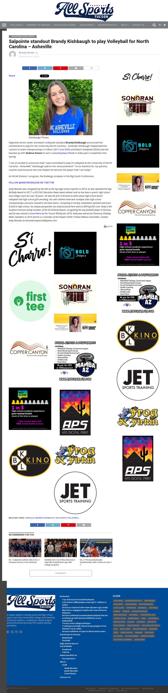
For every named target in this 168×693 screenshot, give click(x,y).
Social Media (86, 25)
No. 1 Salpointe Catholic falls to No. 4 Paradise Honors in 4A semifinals (24, 561)
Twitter (65, 652)
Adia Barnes (131, 604)
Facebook (66, 649)
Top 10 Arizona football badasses (78, 599)
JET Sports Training (123, 640)
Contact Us (138, 25)
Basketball (67, 637)
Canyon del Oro (148, 615)
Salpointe (60, 518)
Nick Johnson (133, 625)
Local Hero (35, 213)
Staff (64, 665)
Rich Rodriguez (146, 604)
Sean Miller (149, 601)
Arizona (153, 629)
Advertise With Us (107, 25)
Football (66, 640)
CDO (115, 629)
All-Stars (118, 636)
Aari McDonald (140, 629)
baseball (142, 608)
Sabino (117, 611)
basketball (133, 618)
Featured (118, 601)
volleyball (73, 518)
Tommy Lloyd (120, 618)
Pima (144, 618)
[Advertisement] (138, 505)
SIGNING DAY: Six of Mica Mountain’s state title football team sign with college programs (59, 562)
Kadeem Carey (147, 636)
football (133, 615)
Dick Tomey (125, 629)
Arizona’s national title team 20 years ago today (85, 607)
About (124, 25)
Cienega (126, 611)
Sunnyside (131, 608)
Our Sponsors (68, 658)
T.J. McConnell (131, 636)
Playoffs (151, 622)
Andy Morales (28, 52)
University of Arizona (38, 25)
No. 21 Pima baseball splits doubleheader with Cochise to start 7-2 (96, 562)
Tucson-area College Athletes (76, 623)
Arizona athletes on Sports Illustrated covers (84, 631)
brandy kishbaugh (45, 518)
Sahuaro (141, 622)
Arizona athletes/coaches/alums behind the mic (85, 615)
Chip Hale (149, 632)
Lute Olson (119, 608)
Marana (138, 632)
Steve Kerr (139, 640)
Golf (116, 632)
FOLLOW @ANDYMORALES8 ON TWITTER (31, 182)
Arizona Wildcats (133, 601)
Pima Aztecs (119, 622)
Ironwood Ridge (139, 611)
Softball (153, 608)
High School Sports (65, 25)
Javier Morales (71, 671)
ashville (29, 518)
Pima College (126, 632)
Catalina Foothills (150, 625)
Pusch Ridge (119, 625)
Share (12, 75)
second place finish (64, 153)
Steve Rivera (70, 673)
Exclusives (16, 25)
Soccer (131, 622)
